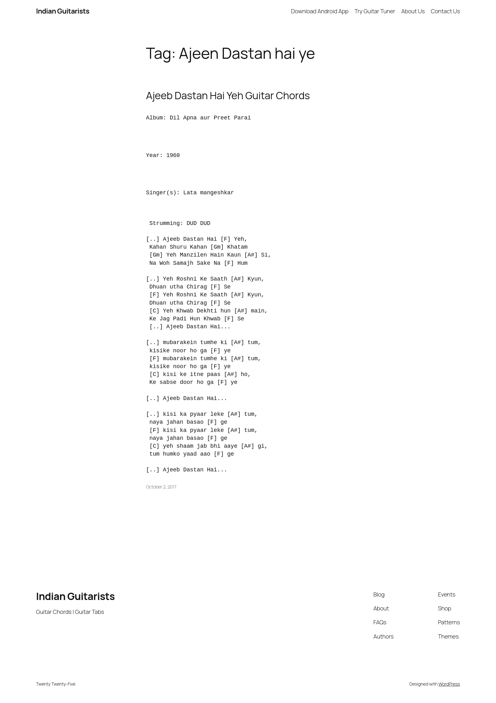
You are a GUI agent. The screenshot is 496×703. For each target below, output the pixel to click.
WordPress (449, 684)
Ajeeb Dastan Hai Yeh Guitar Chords (228, 95)
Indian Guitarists (75, 596)
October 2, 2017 (161, 487)
